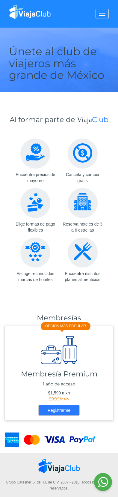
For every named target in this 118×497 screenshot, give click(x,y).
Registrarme (59, 410)
